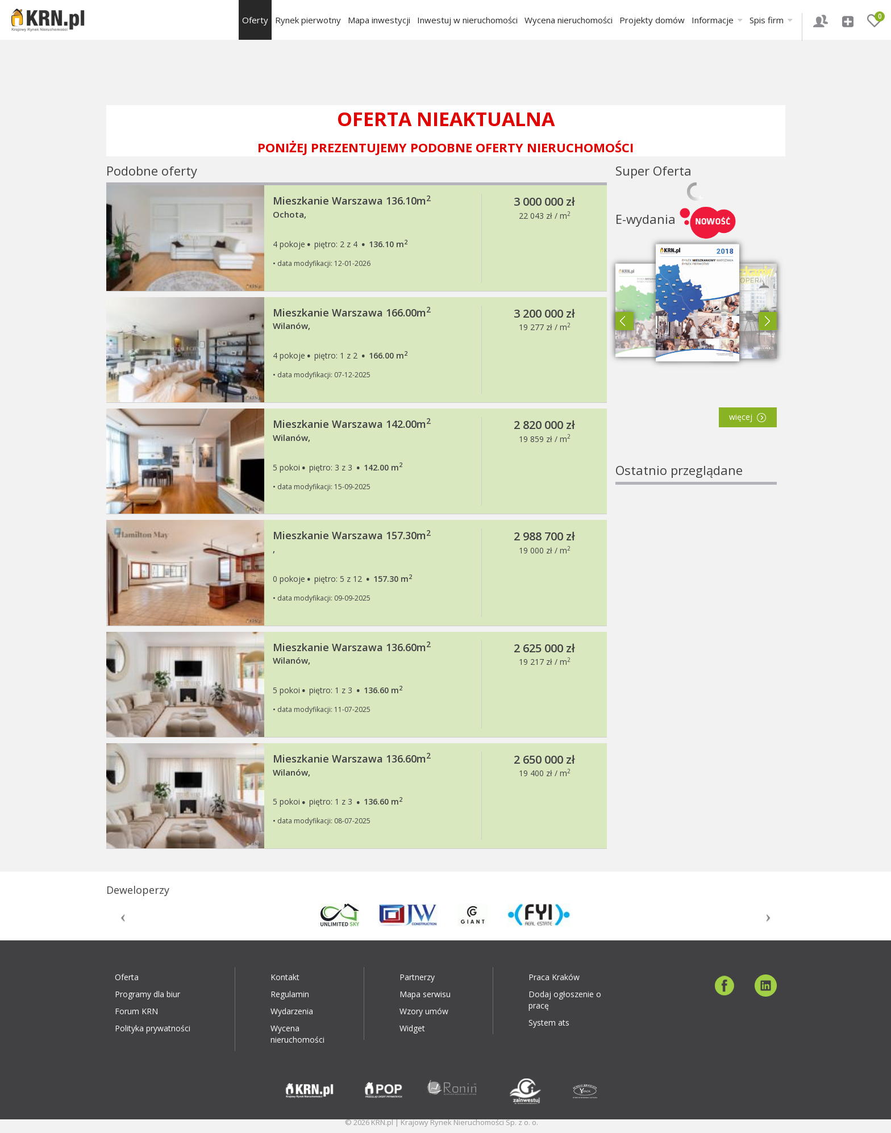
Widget (412, 1028)
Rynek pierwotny (308, 20)
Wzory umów (423, 1011)
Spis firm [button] (771, 20)
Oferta (127, 977)
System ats (548, 1022)
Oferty (255, 20)
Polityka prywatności (152, 1028)
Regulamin (289, 994)
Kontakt (284, 977)
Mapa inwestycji (379, 20)
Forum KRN (136, 1011)
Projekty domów (652, 20)
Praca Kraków (554, 977)
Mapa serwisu (425, 994)
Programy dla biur (147, 994)
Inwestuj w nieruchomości (467, 20)
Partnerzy (417, 977)
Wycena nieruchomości (568, 20)
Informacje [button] (717, 20)
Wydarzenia (291, 1011)
